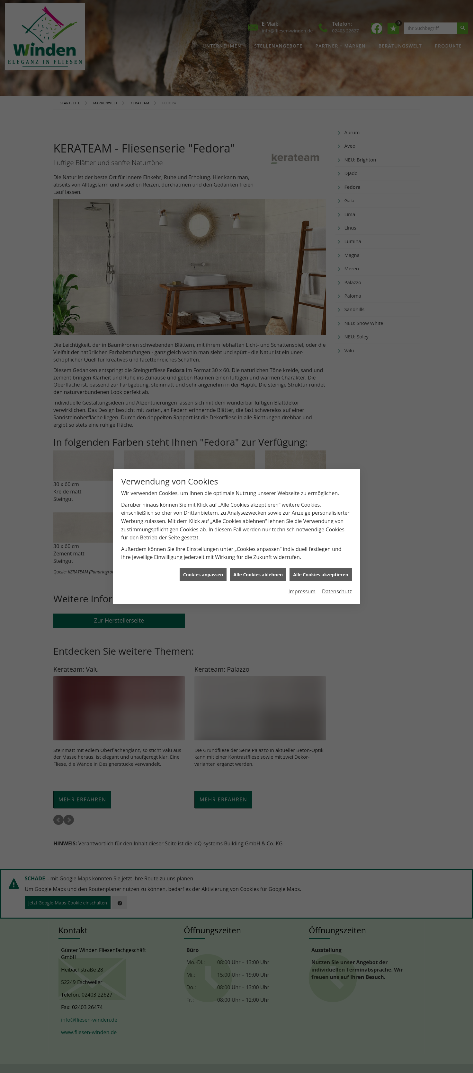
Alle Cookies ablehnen (258, 574)
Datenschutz (337, 591)
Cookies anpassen (203, 574)
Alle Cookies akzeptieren (320, 574)
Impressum (301, 591)
